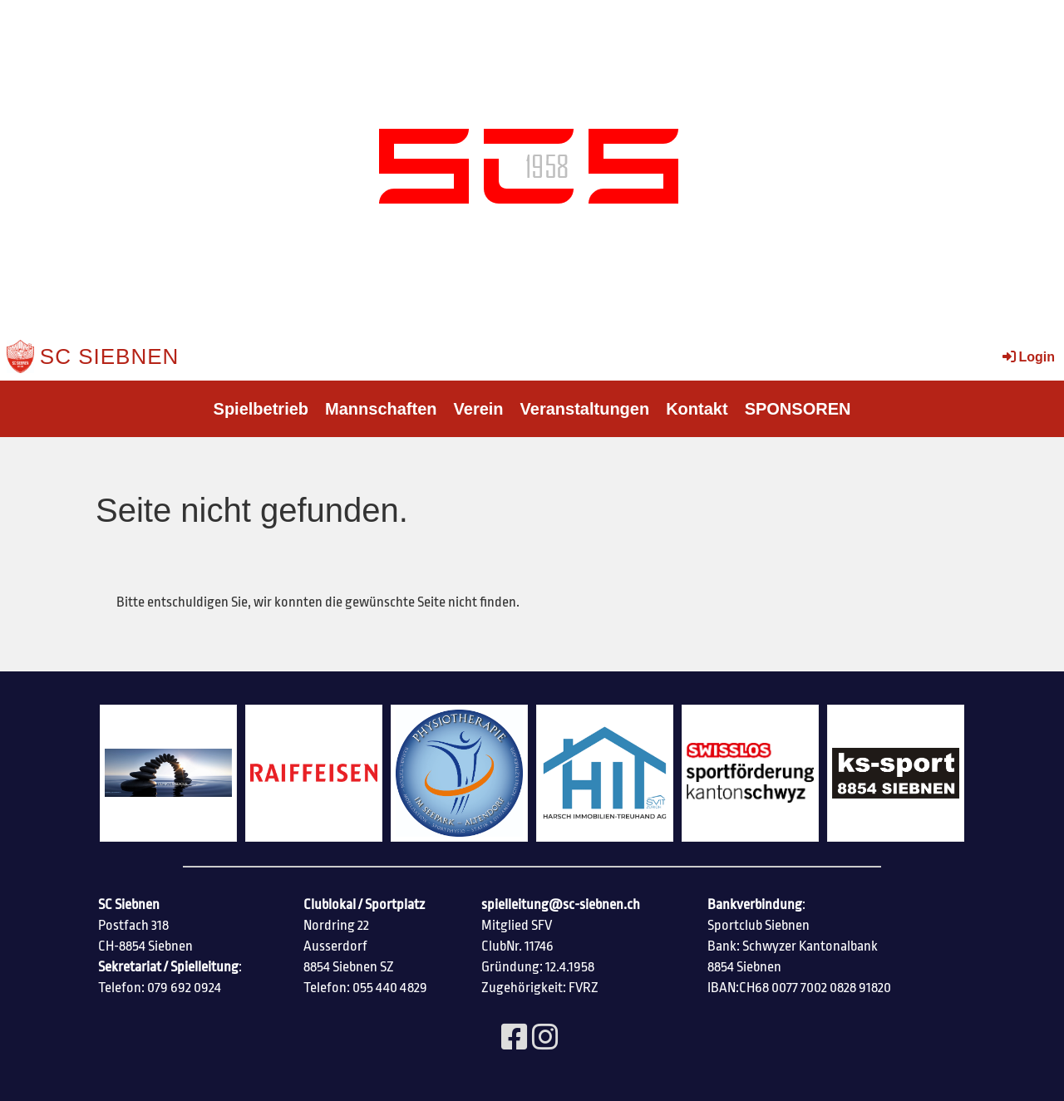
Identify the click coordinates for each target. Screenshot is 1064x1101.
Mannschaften (380, 409)
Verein (479, 409)
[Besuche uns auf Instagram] (545, 1038)
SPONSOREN (798, 409)
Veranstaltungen (585, 409)
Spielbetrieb (261, 409)
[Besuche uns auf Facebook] (514, 1038)
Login (1027, 357)
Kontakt (696, 409)
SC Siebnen (110, 356)
